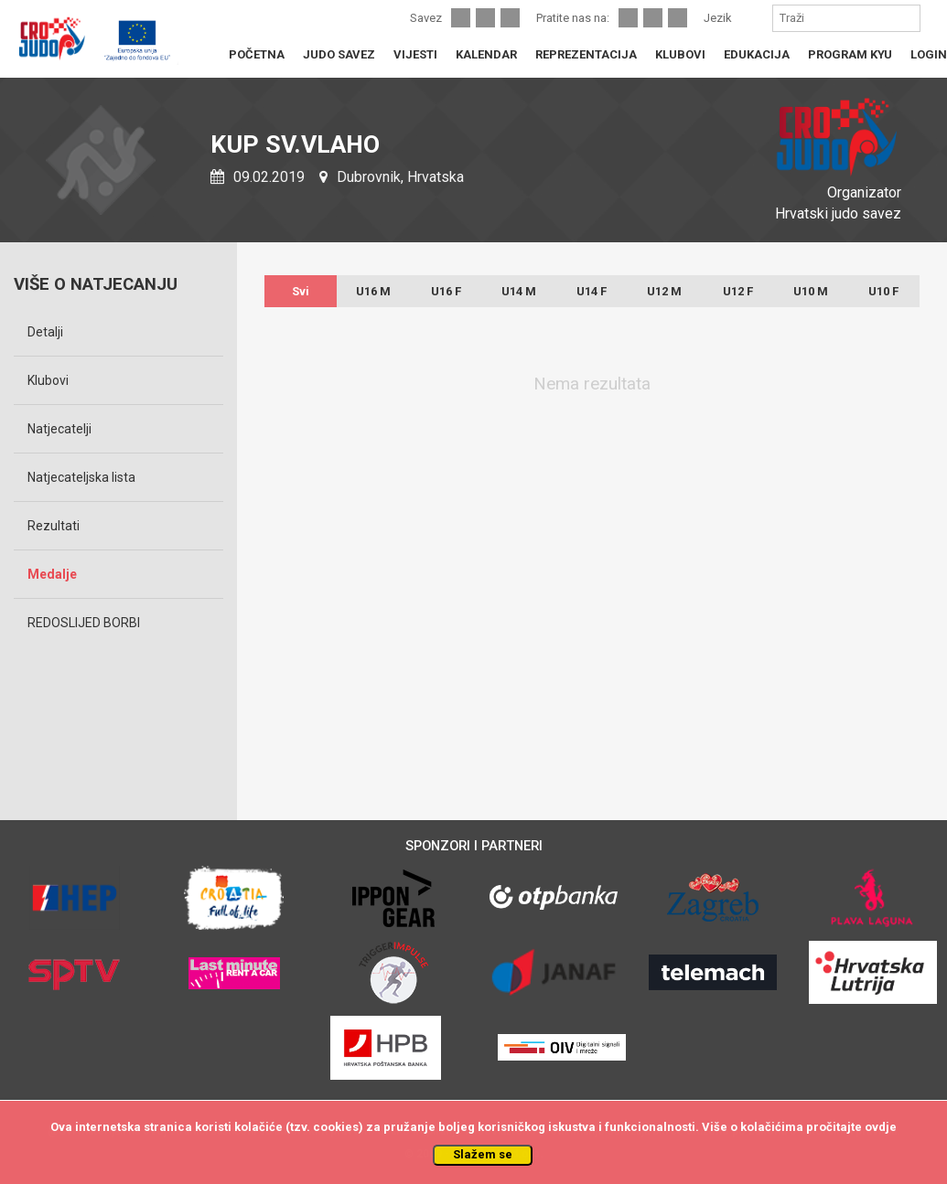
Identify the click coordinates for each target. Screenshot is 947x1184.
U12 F (738, 291)
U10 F (883, 291)
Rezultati (53, 525)
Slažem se (482, 1154)
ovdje (881, 1127)
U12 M (664, 291)
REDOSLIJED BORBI (83, 622)
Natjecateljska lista (81, 477)
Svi (300, 291)
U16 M (373, 291)
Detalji (45, 332)
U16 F (446, 291)
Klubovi (48, 380)
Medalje (52, 574)
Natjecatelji (59, 428)
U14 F (591, 291)
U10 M (810, 291)
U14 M (518, 291)
